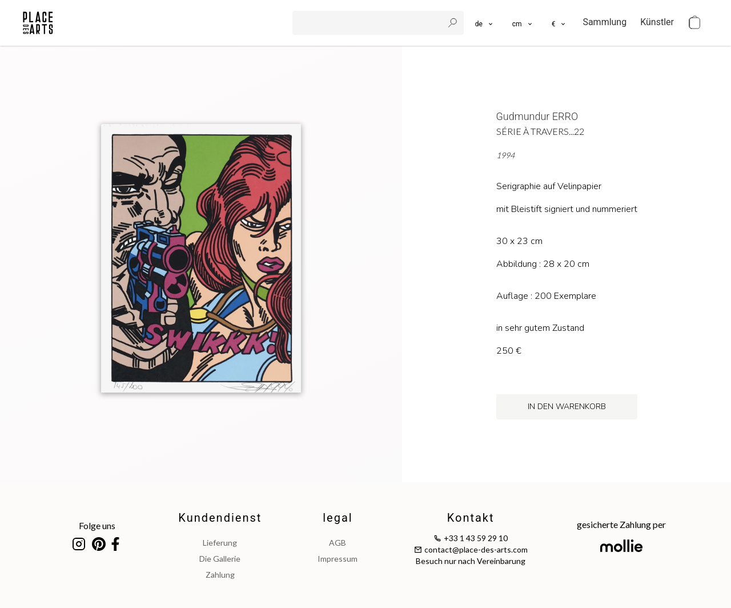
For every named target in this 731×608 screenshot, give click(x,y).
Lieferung (220, 542)
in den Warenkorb (567, 406)
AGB (337, 542)
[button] (523, 22)
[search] (368, 23)
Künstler (657, 22)
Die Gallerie (219, 558)
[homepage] (38, 22)
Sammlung (604, 22)
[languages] (484, 22)
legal (337, 518)
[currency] (559, 22)
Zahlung (220, 574)
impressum (338, 558)
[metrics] (523, 22)
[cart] (694, 23)
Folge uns (97, 525)
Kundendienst (220, 518)
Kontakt (471, 518)
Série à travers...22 (540, 131)
